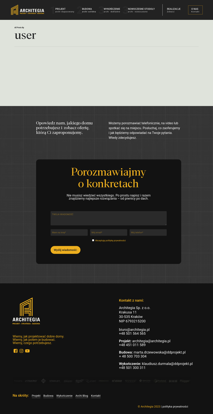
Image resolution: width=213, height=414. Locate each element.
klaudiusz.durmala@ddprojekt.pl (167, 364)
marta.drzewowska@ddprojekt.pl (159, 352)
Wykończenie (64, 395)
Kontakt (95, 395)
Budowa (48, 395)
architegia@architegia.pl (151, 341)
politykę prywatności (115, 240)
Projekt (36, 395)
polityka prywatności (175, 406)
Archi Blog (81, 395)
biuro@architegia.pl (134, 330)
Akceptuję (110, 240)
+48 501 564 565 (132, 333)
